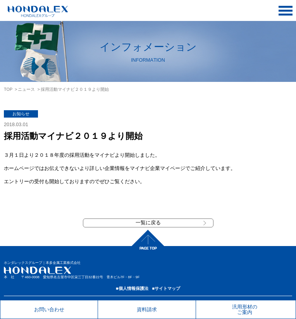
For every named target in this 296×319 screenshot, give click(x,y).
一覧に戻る (148, 222)
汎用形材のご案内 (244, 309)
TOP (8, 89)
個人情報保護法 (133, 288)
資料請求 (147, 309)
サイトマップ (167, 288)
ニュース (26, 89)
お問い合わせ (49, 309)
